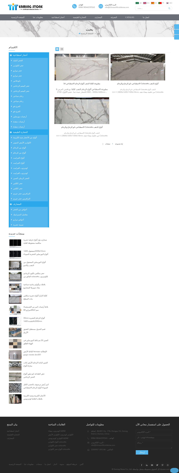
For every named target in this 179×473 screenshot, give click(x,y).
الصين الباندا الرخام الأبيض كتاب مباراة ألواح (35, 364)
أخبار (55, 464)
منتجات (39, 464)
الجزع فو (15, 106)
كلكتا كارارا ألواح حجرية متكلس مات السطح (35, 297)
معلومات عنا (38, 17)
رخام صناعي (17, 96)
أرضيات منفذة (18, 121)
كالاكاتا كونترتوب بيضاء (56, 431)
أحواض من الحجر (19, 209)
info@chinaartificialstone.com (117, 7)
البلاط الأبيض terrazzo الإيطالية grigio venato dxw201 (35, 353)
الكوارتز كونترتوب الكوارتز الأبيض (60, 435)
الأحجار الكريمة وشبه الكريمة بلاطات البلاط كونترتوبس (34, 397)
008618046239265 (87, 7)
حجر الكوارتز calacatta (57, 445)
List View (62, 49)
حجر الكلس (16, 183)
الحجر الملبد (17, 60)
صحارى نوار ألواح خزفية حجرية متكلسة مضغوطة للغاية (35, 241)
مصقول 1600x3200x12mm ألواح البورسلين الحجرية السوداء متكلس (35, 253)
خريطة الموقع (72, 464)
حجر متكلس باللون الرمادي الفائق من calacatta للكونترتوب (35, 275)
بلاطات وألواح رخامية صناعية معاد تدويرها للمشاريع (34, 286)
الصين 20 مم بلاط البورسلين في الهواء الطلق (35, 342)
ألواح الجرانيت (17, 158)
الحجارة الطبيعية (79, 17)
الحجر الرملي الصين (20, 178)
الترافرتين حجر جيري (20, 193)
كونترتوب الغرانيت (19, 168)
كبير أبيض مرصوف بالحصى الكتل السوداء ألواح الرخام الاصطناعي (36, 386)
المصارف (98, 17)
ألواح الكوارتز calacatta (57, 442)
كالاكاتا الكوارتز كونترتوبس (58, 438)
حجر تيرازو (16, 71)
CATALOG (129, 17)
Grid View (57, 49)
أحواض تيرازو (17, 220)
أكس (81, 464)
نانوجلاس (16, 81)
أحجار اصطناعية (58, 17)
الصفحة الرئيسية (17, 17)
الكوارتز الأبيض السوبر (21, 142)
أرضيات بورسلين (19, 116)
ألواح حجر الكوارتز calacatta (59, 449)
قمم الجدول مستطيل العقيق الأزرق (34, 330)
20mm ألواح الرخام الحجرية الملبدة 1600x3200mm (34, 319)
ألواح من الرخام (18, 148)
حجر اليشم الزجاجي (20, 86)
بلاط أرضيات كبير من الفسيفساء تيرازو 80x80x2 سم (35, 308)
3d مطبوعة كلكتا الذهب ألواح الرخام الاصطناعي (73, 85)
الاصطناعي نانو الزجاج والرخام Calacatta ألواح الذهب (112, 85)
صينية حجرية (17, 225)
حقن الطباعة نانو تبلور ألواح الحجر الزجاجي (33, 375)
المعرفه (114, 17)
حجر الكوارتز (17, 65)
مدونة (62, 464)
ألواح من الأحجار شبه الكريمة (24, 137)
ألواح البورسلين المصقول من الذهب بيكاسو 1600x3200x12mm (34, 264)
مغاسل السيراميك (19, 214)
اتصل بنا (146, 17)
